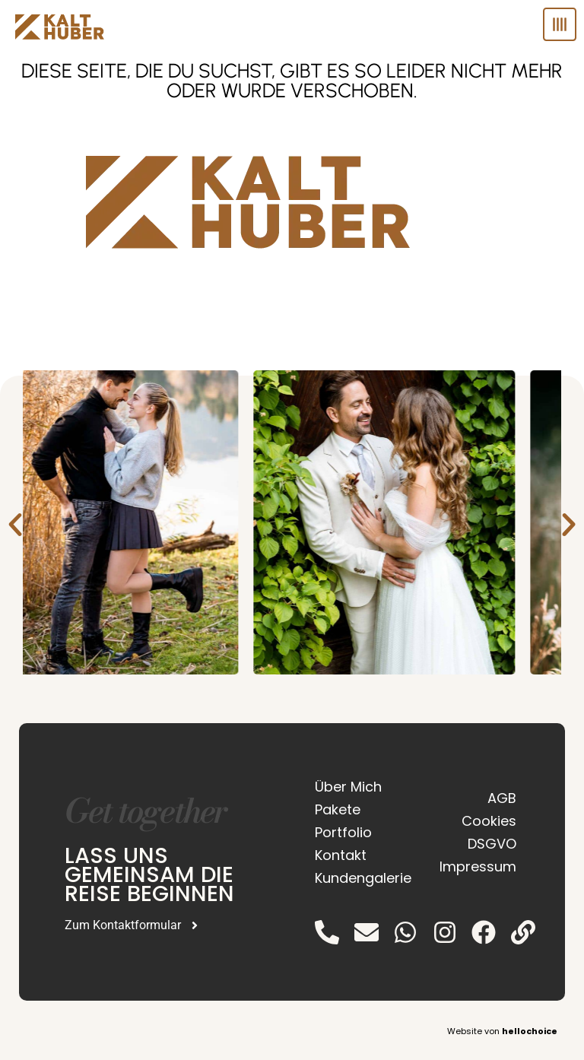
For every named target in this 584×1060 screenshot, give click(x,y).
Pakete (337, 809)
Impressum (478, 866)
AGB (501, 798)
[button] (15, 524)
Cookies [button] (489, 820)
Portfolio (343, 832)
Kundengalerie (359, 877)
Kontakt (341, 855)
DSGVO (492, 843)
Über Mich (348, 786)
